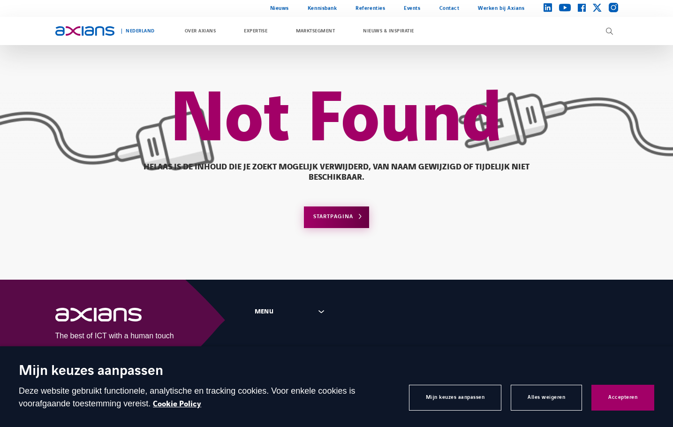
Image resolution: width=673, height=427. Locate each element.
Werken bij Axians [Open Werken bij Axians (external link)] (501, 8)
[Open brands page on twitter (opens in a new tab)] (597, 8)
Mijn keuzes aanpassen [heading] (91, 371)
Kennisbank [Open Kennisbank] (322, 8)
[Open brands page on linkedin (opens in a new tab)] (548, 8)
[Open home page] (85, 31)
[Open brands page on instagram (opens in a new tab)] (613, 8)
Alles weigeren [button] (546, 397)
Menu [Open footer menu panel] (264, 311)
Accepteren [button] (622, 397)
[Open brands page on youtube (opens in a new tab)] (565, 8)
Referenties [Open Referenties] (370, 8)
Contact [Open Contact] (449, 8)
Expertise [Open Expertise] (255, 31)
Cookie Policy (177, 404)
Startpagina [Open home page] (333, 217)
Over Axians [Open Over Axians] (200, 31)
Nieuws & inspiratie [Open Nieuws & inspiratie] (388, 31)
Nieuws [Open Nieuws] (279, 8)
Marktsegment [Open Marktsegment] (315, 31)
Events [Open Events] (412, 8)
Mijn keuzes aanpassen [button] (455, 397)
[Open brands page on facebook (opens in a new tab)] (582, 8)
